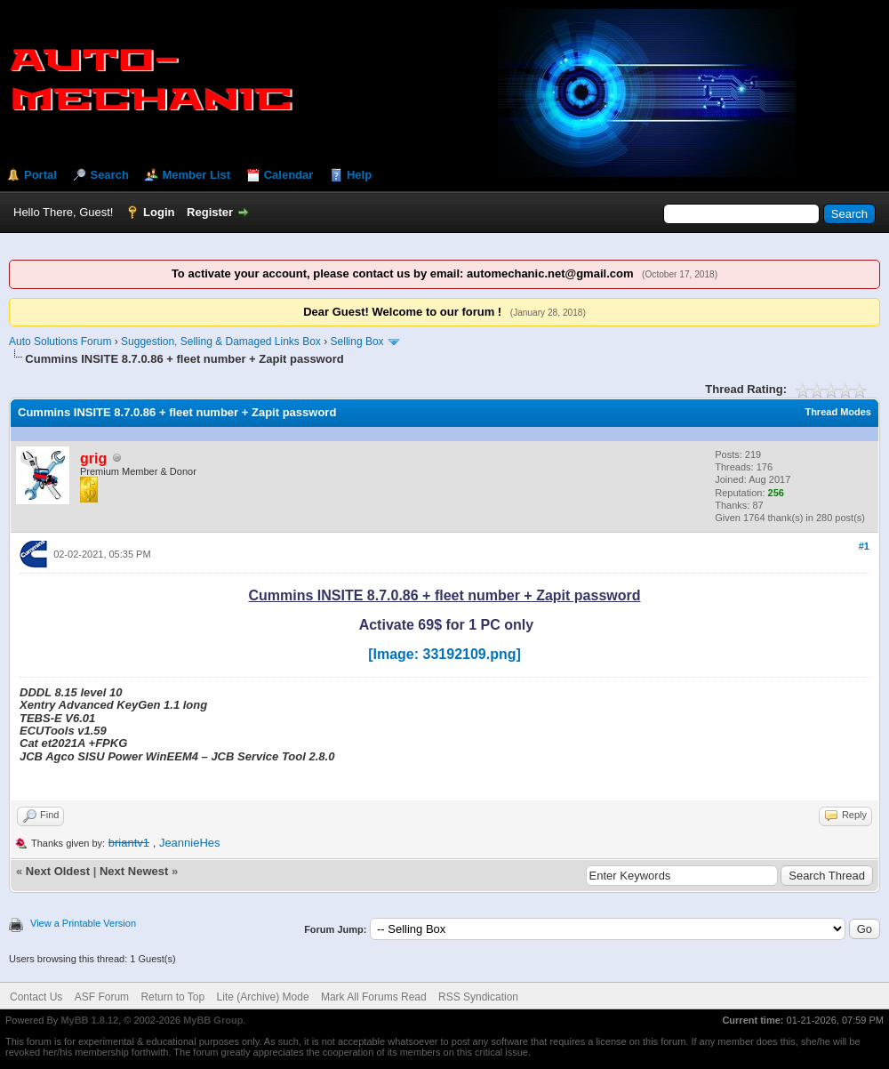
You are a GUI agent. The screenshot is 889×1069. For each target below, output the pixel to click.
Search (109, 174)
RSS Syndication (478, 997)
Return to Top (172, 997)
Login (158, 212)
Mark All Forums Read (374, 997)
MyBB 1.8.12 (89, 1020)
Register (210, 212)
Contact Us (36, 997)
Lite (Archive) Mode (263, 997)
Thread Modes (838, 411)
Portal (40, 174)
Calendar (289, 174)
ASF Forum (102, 997)
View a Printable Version (83, 923)
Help (359, 174)
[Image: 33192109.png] (444, 654)
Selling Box (357, 341)
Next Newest (134, 871)
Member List (196, 174)
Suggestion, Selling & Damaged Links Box (221, 341)
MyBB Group (213, 1020)
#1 (864, 546)
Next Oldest (58, 871)
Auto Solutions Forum (60, 341)
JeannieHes (189, 842)
